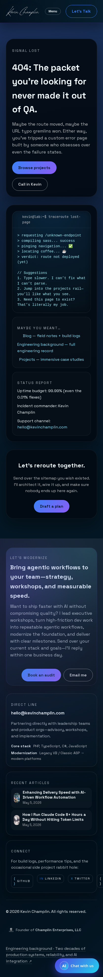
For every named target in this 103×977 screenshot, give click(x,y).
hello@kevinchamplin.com (42, 427)
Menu (53, 11)
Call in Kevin (29, 184)
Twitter (80, 878)
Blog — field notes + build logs (51, 335)
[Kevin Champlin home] (23, 11)
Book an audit (41, 675)
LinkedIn (50, 878)
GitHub (22, 881)
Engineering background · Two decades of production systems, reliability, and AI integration (45, 955)
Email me (78, 675)
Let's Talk (81, 11)
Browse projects (34, 167)
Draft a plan (51, 506)
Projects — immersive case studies (51, 359)
